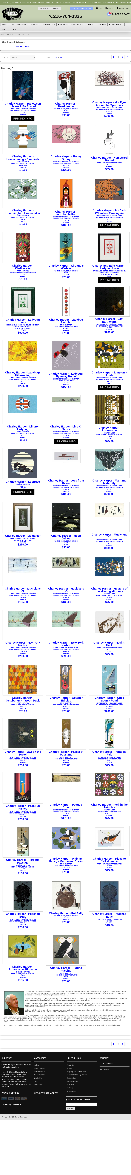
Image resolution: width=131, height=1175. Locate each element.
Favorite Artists (72, 1083)
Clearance (38, 1086)
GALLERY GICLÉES (18, 25)
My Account (123, 8)
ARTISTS (34, 25)
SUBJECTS (63, 25)
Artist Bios (70, 1086)
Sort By (5, 57)
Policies (69, 1070)
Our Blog (70, 1089)
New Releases (39, 1076)
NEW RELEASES (48, 25)
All (61, 57)
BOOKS (5, 29)
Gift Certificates (39, 1073)
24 (56, 57)
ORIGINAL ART (77, 25)
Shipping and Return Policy (76, 1073)
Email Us (106, 1071)
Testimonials (71, 1079)
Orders (109, 8)
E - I (18, 34)
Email (100, 8)
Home (2, 34)
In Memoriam (71, 1092)
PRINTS (90, 25)
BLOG (15, 29)
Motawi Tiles (22, 47)
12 (52, 57)
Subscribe (70, 1110)
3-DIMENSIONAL (116, 25)
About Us (70, 1066)
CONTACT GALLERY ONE (81, 9)
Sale (35, 1083)
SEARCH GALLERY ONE (49, 9)
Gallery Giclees (39, 1070)
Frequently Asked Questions (77, 1076)
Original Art (38, 1079)
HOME (4, 25)
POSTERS (102, 25)
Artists (36, 1066)
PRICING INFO (22, 118)
